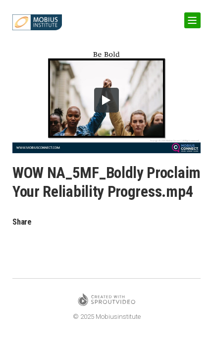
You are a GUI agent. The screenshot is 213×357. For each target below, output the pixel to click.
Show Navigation (190, 16)
